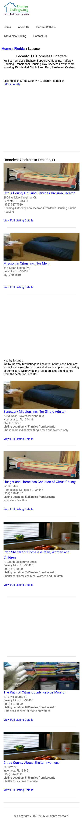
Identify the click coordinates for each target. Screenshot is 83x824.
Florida (19, 49)
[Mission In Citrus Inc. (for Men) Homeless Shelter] (41, 261)
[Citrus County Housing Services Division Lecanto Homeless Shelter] (41, 192)
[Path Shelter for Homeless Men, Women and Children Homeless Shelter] (41, 554)
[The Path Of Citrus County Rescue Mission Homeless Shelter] (41, 691)
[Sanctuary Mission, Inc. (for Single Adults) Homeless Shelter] (41, 411)
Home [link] (7, 27)
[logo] (16, 8)
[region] (41, 124)
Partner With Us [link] (46, 27)
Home (6, 49)
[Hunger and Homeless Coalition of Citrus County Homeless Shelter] (41, 481)
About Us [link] (23, 27)
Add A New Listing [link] (15, 36)
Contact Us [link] (40, 36)
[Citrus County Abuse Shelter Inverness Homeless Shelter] (41, 762)
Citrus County (12, 84)
